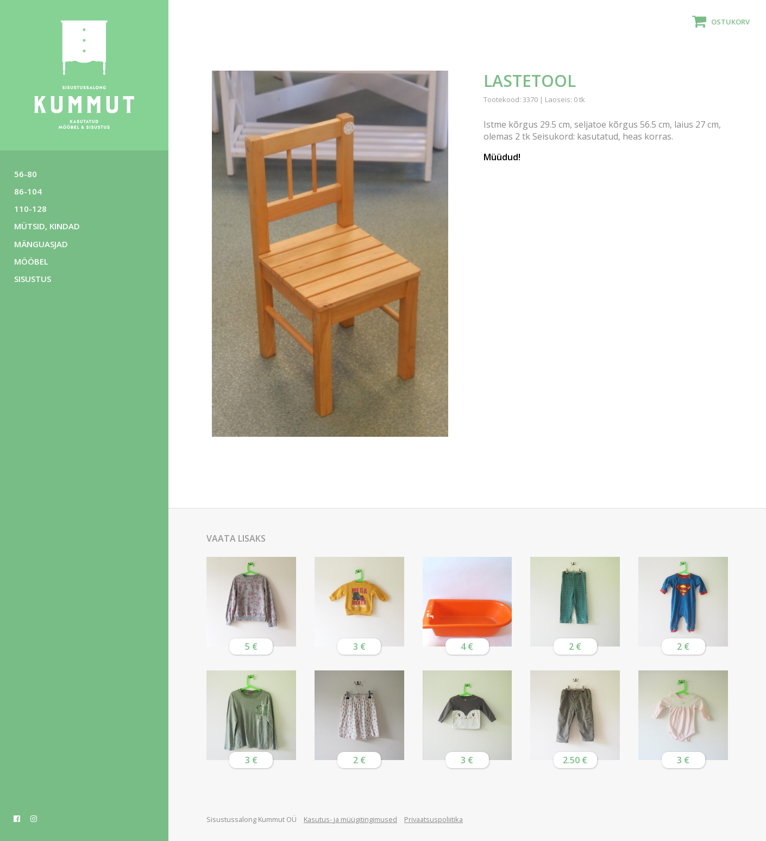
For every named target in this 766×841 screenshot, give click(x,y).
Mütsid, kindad (47, 226)
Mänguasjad (41, 244)
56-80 (25, 173)
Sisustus (32, 278)
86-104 (28, 191)
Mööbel (31, 261)
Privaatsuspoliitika (433, 819)
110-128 (30, 208)
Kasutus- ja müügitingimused (350, 819)
